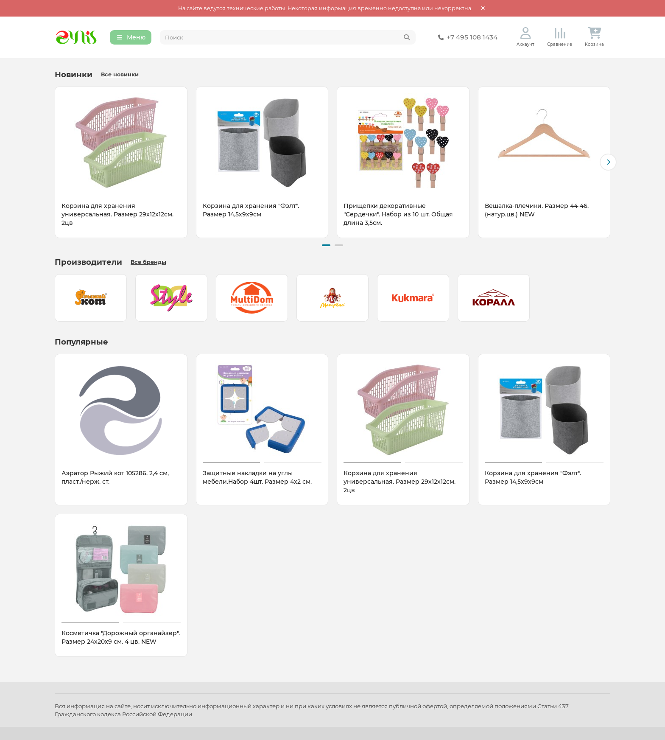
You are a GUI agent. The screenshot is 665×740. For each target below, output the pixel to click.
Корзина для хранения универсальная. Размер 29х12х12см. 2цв (117, 214)
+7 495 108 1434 (466, 37)
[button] (608, 162)
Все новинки (120, 74)
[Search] (288, 37)
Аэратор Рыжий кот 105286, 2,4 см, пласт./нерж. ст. (115, 477)
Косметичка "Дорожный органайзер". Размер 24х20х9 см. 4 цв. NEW (120, 637)
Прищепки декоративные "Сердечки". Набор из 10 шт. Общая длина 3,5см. (398, 214)
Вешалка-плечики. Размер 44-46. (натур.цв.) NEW (537, 210)
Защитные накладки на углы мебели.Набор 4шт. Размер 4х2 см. (257, 477)
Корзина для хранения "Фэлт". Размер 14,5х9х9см (251, 210)
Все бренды (148, 262)
